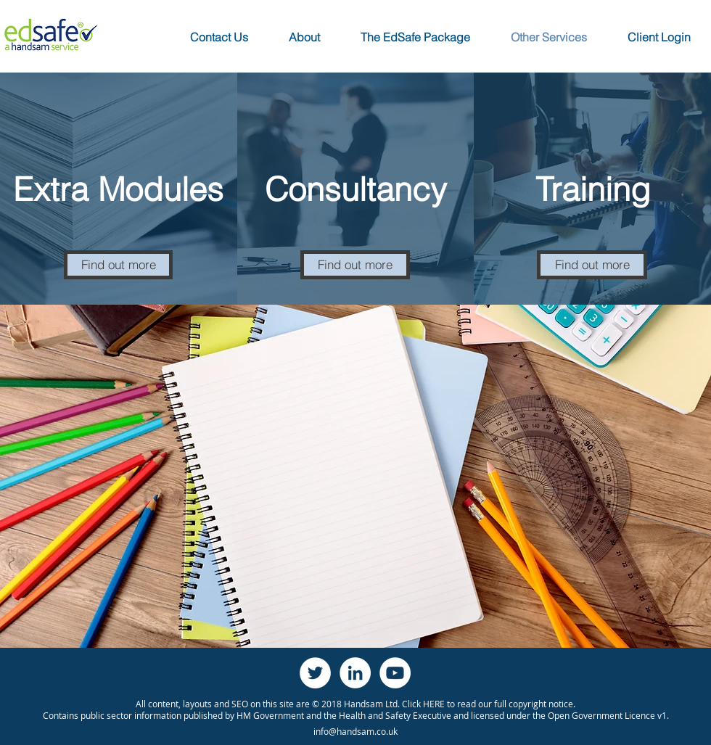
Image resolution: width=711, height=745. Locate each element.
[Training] (592, 188)
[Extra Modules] (118, 188)
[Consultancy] (355, 188)
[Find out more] (118, 264)
